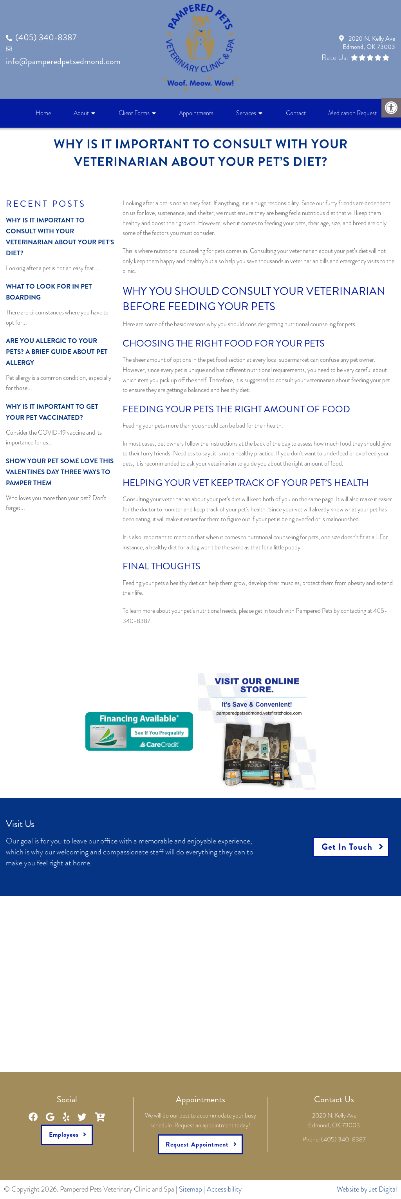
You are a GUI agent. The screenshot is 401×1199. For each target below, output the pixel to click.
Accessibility (224, 1189)
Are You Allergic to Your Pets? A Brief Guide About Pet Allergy (57, 351)
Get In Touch (347, 846)
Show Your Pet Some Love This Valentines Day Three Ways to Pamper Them (60, 472)
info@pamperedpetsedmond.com (63, 61)
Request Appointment (197, 1144)
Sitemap (190, 1189)
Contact (296, 112)
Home (43, 112)
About (81, 112)
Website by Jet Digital (367, 1189)
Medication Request (352, 112)
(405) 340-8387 (45, 37)
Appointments (196, 112)
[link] (257, 730)
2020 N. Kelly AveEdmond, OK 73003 (369, 42)
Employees (64, 1134)
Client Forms (134, 112)
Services (246, 112)
